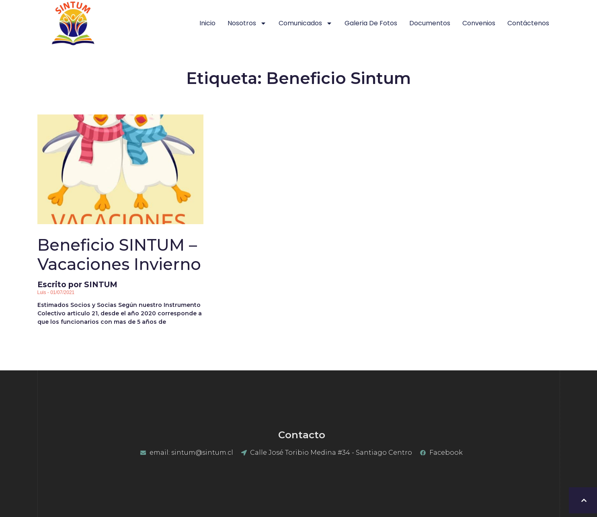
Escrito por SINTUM (120, 262)
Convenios (478, 23)
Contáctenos (528, 23)
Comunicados (305, 23)
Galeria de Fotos (371, 23)
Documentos (429, 23)
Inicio (207, 23)
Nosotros (247, 23)
